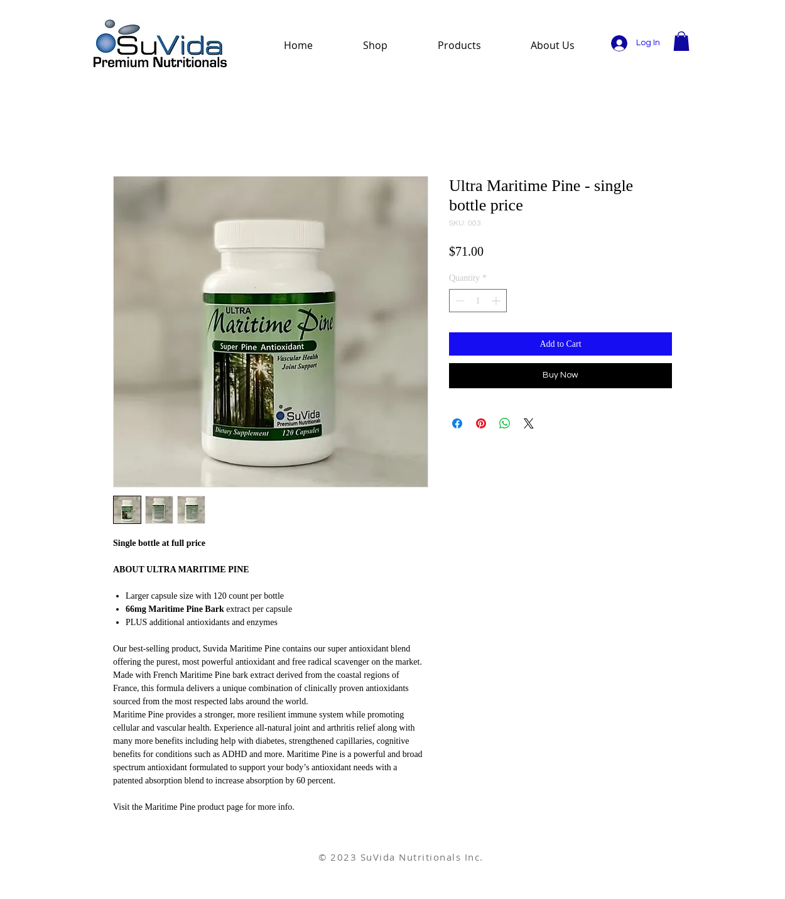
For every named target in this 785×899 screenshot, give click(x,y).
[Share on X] (528, 423)
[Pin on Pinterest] (481, 423)
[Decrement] (459, 301)
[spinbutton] (478, 301)
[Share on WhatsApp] (504, 423)
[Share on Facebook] (457, 423)
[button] (681, 41)
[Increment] (497, 301)
